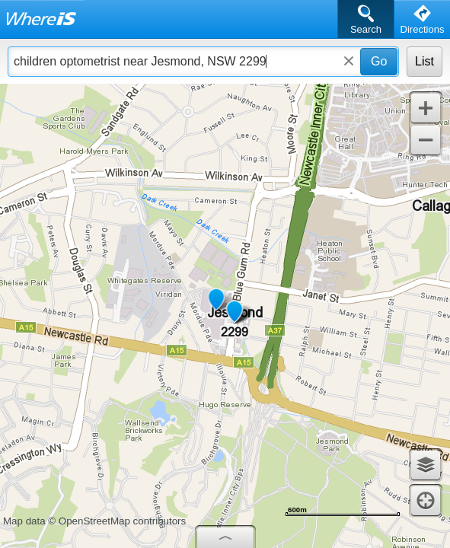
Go (379, 61)
